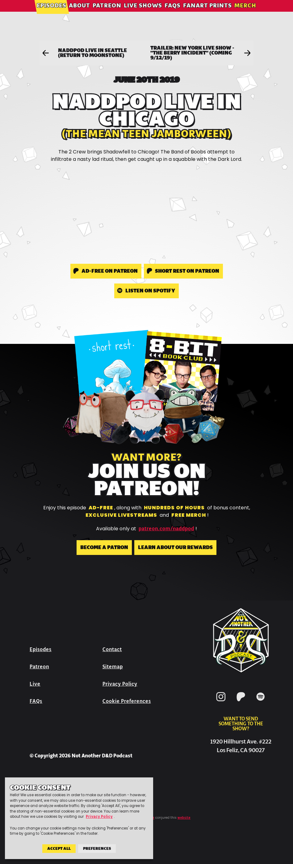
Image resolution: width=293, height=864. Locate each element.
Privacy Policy (120, 683)
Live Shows (143, 14)
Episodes (51, 14)
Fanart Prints (207, 14)
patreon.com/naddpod (166, 528)
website (184, 818)
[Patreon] (240, 702)
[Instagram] (221, 702)
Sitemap (113, 666)
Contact (112, 649)
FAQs (173, 14)
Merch (245, 14)
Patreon (107, 14)
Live (35, 683)
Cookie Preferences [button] (127, 701)
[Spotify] (260, 702)
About (79, 14)
